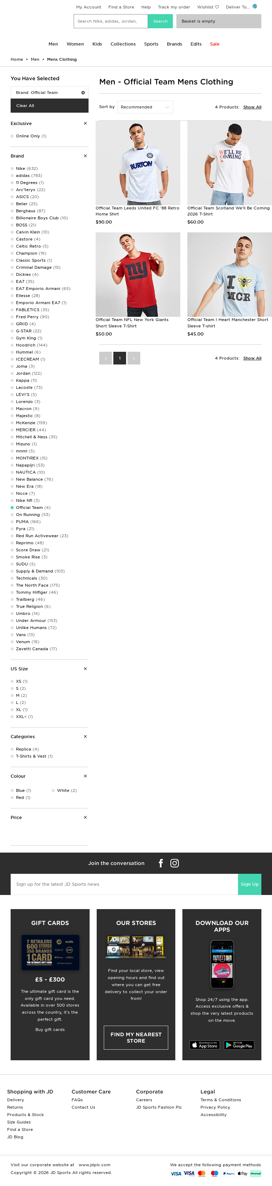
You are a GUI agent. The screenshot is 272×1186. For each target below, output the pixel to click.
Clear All (25, 105)
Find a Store (121, 7)
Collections (123, 44)
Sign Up (250, 884)
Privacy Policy (215, 1107)
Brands (174, 44)
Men (53, 44)
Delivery (15, 1099)
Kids (97, 44)
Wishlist (205, 7)
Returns (15, 1107)
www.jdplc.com (93, 1164)
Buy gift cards (50, 1029)
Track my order (174, 7)
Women (75, 44)
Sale (215, 44)
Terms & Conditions (220, 1099)
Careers (144, 1099)
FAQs (77, 1099)
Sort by (107, 106)
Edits (196, 44)
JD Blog (15, 1136)
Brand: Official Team (50, 92)
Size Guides (19, 1122)
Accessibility (213, 1114)
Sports (151, 44)
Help (146, 7)
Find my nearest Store (136, 1038)
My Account (88, 7)
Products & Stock (25, 1114)
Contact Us (83, 1107)
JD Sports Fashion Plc (159, 1107)
